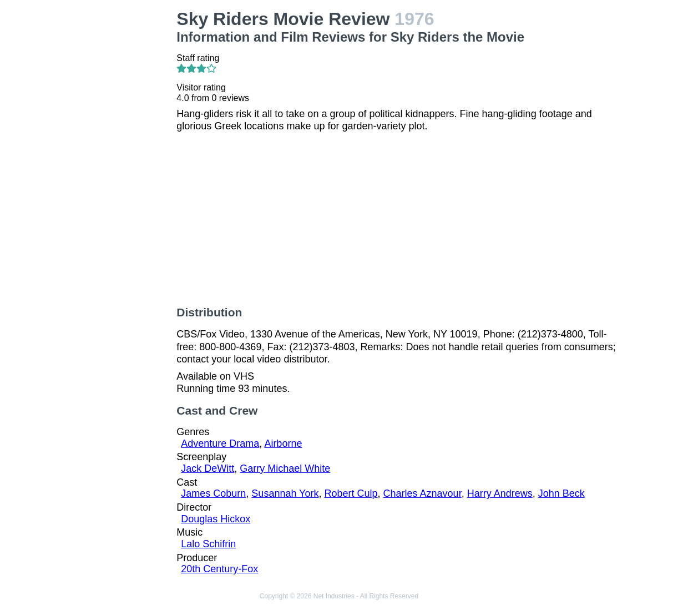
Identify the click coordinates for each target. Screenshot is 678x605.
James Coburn (213, 493)
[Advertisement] (118, 175)
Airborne (283, 443)
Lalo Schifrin (208, 543)
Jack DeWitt (207, 468)
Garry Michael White (285, 468)
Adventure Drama (220, 443)
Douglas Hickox (215, 519)
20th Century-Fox (219, 568)
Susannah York (284, 493)
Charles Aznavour (422, 493)
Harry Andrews (500, 493)
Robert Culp (350, 493)
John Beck (561, 493)
